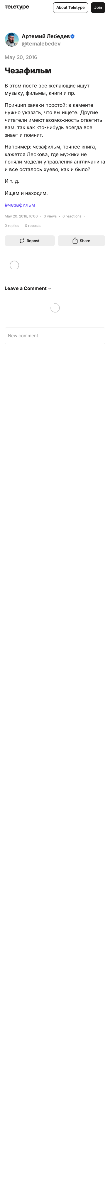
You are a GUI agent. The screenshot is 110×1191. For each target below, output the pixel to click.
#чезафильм (20, 205)
